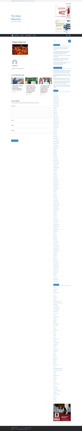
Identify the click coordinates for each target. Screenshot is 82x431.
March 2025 (55, 115)
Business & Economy (57, 301)
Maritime (55, 354)
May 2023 (55, 153)
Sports (34, 35)
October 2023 (55, 145)
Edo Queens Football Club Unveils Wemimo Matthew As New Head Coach (17, 88)
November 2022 (56, 164)
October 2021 (55, 186)
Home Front (55, 339)
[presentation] (18, 137)
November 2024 (56, 122)
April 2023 (55, 155)
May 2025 (55, 112)
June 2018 (55, 255)
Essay (54, 327)
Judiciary (54, 345)
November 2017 (56, 267)
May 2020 (55, 215)
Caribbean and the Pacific (57, 302)
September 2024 (56, 126)
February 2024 (55, 138)
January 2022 (55, 181)
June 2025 (55, 110)
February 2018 (55, 262)
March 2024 (55, 136)
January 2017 (55, 281)
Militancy (55, 361)
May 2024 (55, 132)
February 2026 (55, 96)
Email (12, 125)
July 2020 (55, 212)
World (54, 399)
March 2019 (55, 239)
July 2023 (55, 150)
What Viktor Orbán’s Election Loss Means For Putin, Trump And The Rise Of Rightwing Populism (24, 1)
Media (54, 356)
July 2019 (55, 232)
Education (55, 320)
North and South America (57, 368)
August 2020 (55, 210)
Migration (55, 359)
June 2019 (55, 234)
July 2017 (55, 274)
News (54, 366)
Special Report (55, 383)
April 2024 (55, 134)
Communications (56, 309)
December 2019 (56, 224)
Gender (54, 333)
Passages (55, 371)
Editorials (17, 35)
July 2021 (55, 191)
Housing (54, 340)
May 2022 (55, 174)
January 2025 (55, 119)
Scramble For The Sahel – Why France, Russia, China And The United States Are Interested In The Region (31, 89)
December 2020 (56, 203)
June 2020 (55, 214)
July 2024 (55, 129)
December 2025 (56, 100)
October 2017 (55, 269)
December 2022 (56, 162)
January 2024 (55, 139)
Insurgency (55, 344)
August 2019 (55, 231)
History (54, 337)
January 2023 (55, 160)
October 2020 (55, 207)
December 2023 (56, 141)
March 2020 (55, 219)
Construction (55, 313)
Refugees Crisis (56, 375)
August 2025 (55, 107)
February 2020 (55, 220)
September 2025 (56, 105)
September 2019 (56, 229)
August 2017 (55, 272)
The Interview (55, 389)
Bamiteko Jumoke (56, 81)
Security (54, 380)
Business (55, 299)
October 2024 (55, 124)
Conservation (55, 311)
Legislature (55, 351)
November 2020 (56, 205)
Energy (54, 321)
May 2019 (55, 236)
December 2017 (56, 265)
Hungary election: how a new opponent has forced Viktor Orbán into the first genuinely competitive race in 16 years (61, 59)
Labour (54, 347)
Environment (55, 325)
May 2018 (55, 257)
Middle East (55, 358)
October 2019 (55, 227)
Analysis (54, 290)
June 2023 (55, 151)
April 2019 (55, 238)
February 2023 (55, 158)
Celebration (55, 304)
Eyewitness (55, 330)
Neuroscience (55, 364)
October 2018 (55, 248)
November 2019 (56, 226)
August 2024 (55, 127)
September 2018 (56, 250)
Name (12, 120)
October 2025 (55, 103)
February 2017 (55, 279)
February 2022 (55, 179)
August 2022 (55, 169)
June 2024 (55, 131)
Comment (13, 106)
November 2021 (56, 184)
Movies (54, 363)
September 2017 (56, 270)
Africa (54, 287)
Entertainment (28, 35)
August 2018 (55, 251)
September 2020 (56, 208)
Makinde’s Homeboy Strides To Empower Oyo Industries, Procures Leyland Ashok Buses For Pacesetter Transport (61, 82)
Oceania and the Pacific (57, 370)
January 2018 (55, 264)
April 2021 (55, 196)
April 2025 (55, 114)
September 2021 (56, 188)
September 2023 (56, 146)
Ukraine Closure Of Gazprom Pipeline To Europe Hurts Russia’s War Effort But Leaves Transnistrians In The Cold (61, 63)
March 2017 (55, 277)
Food (54, 332)
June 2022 (55, 172)
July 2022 (55, 170)
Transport (55, 392)
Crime (54, 314)
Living (54, 352)
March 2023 (55, 157)
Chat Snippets (55, 306)
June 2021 (55, 193)
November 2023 (56, 143)
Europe (54, 328)
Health (54, 335)
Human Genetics (56, 342)
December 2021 (56, 182)
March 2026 (55, 95)
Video (54, 395)
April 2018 (55, 258)
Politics (22, 35)
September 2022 (56, 167)
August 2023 (55, 148)
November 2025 (56, 101)
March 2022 (55, 177)
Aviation (54, 295)
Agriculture (55, 289)
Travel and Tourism (56, 394)
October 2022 (55, 165)
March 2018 (55, 260)
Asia (54, 294)
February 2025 (55, 117)
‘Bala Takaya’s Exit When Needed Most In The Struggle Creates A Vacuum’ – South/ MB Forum (61, 75)
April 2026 (55, 93)
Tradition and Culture (57, 390)
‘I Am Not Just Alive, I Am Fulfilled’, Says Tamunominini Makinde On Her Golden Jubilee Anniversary (45, 89)
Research (55, 377)
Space (54, 382)
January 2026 (55, 98)
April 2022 (55, 176)
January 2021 (55, 201)
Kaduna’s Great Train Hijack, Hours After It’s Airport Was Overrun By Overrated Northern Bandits (61, 86)
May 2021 (55, 195)
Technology (55, 387)
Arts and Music (56, 292)
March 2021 (55, 198)
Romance (55, 378)
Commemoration (56, 308)
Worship (54, 401)
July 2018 (55, 253)
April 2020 (55, 217)
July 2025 (55, 108)
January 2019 (55, 243)
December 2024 (56, 120)
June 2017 (55, 276)
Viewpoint (55, 397)
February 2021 (55, 200)
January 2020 (55, 222)
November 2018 (56, 246)
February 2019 (55, 241)
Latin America (55, 349)
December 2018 (56, 245)
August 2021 (55, 189)
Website (12, 130)
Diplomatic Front (56, 316)
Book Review (55, 297)
